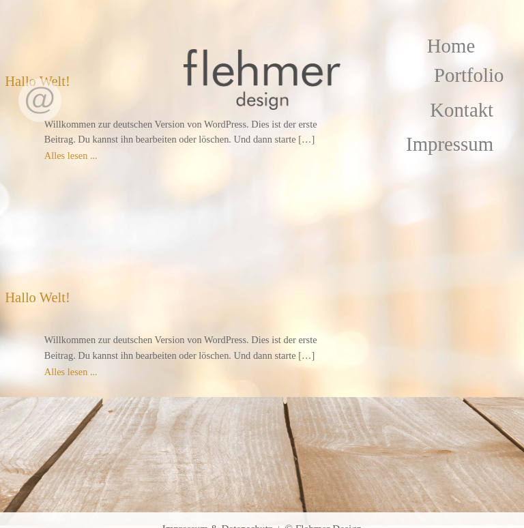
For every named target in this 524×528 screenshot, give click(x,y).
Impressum (449, 144)
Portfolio (469, 75)
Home (451, 46)
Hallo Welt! (37, 297)
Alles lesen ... (71, 155)
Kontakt (461, 110)
